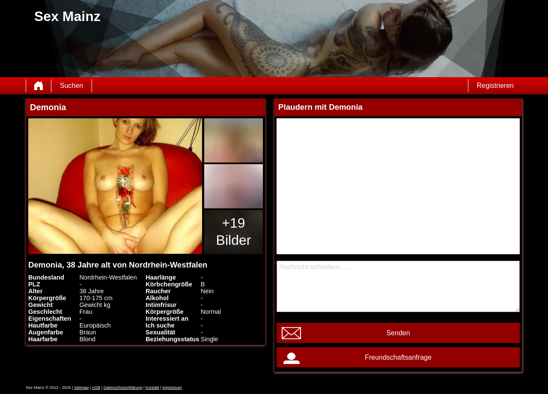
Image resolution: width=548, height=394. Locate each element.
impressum (172, 387)
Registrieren (495, 85)
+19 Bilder (233, 231)
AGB (96, 387)
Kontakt (152, 387)
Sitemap (81, 387)
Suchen (71, 85)
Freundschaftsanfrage (398, 357)
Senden (398, 333)
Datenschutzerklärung (123, 387)
